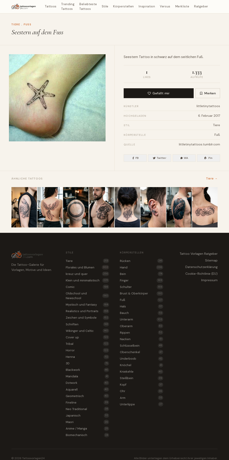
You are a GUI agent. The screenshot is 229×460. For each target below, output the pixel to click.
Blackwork (87, 370)
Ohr (141, 391)
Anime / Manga (87, 428)
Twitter (159, 158)
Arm (141, 397)
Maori (87, 422)
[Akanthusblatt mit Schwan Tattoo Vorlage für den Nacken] (127, 207)
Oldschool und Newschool (87, 296)
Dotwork (87, 383)
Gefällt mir (159, 93)
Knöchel (141, 365)
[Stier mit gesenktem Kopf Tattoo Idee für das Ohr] (153, 207)
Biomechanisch (87, 435)
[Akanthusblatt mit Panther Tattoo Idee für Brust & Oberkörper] (101, 207)
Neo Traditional (87, 409)
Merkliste (182, 6)
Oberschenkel (141, 352)
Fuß (28, 24)
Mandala (87, 376)
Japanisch (87, 415)
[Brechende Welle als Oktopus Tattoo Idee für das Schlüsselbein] (204, 207)
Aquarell (87, 389)
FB (135, 158)
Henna (87, 357)
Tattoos (51, 6)
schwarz (160, 57)
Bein (141, 274)
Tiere (15, 24)
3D (87, 363)
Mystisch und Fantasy (87, 304)
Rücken (141, 261)
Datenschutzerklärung (201, 267)
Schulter (141, 287)
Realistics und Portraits (87, 311)
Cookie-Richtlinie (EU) (201, 274)
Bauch (141, 313)
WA (184, 158)
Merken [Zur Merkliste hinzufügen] (207, 93)
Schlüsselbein (141, 345)
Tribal (87, 343)
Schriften (87, 324)
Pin (208, 158)
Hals (141, 306)
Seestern (131, 57)
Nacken (141, 339)
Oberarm (141, 326)
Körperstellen (123, 6)
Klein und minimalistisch (87, 280)
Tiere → (211, 178)
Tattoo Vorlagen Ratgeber (199, 254)
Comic (87, 287)
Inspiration (147, 6)
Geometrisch (87, 396)
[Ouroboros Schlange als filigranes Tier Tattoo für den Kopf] (75, 207)
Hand (141, 267)
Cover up (87, 337)
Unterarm (141, 319)
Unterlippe (141, 404)
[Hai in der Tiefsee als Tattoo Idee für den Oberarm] (179, 207)
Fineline (87, 402)
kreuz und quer (87, 274)
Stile (105, 6)
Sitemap (211, 260)
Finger (141, 280)
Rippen (141, 332)
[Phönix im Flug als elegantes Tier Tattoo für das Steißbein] (50, 207)
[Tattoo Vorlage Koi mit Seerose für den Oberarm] (24, 207)
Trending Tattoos (67, 6)
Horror (87, 350)
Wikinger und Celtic (87, 330)
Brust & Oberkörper (141, 293)
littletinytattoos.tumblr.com (199, 144)
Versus (165, 6)
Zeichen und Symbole (87, 317)
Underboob (141, 358)
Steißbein (141, 378)
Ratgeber (201, 6)
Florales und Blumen (87, 267)
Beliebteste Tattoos (88, 6)
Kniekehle (141, 371)
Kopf (141, 384)
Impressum (209, 280)
